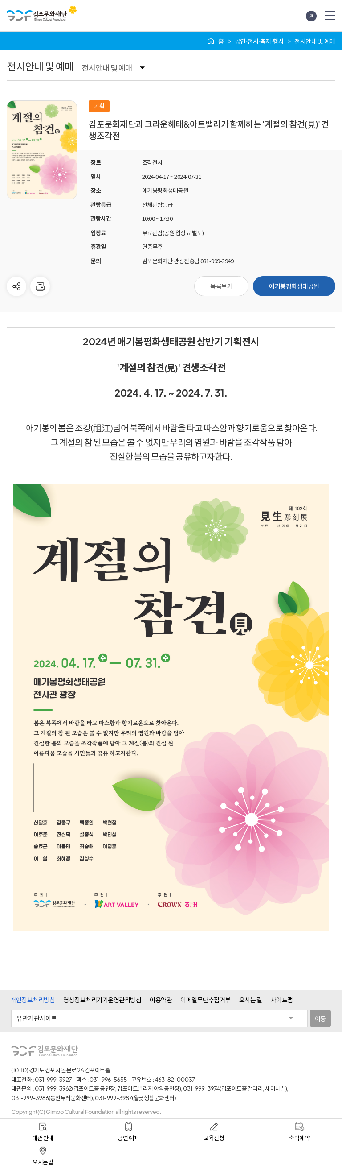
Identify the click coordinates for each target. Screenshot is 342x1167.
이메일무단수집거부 (205, 1000)
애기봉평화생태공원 (294, 286)
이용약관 (161, 1000)
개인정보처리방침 (32, 1000)
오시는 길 (250, 1000)
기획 (99, 105)
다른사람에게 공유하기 (16, 286)
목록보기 (221, 286)
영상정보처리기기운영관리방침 (102, 1000)
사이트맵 (282, 1000)
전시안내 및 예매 (106, 68)
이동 (320, 1018)
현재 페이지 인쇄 (40, 286)
